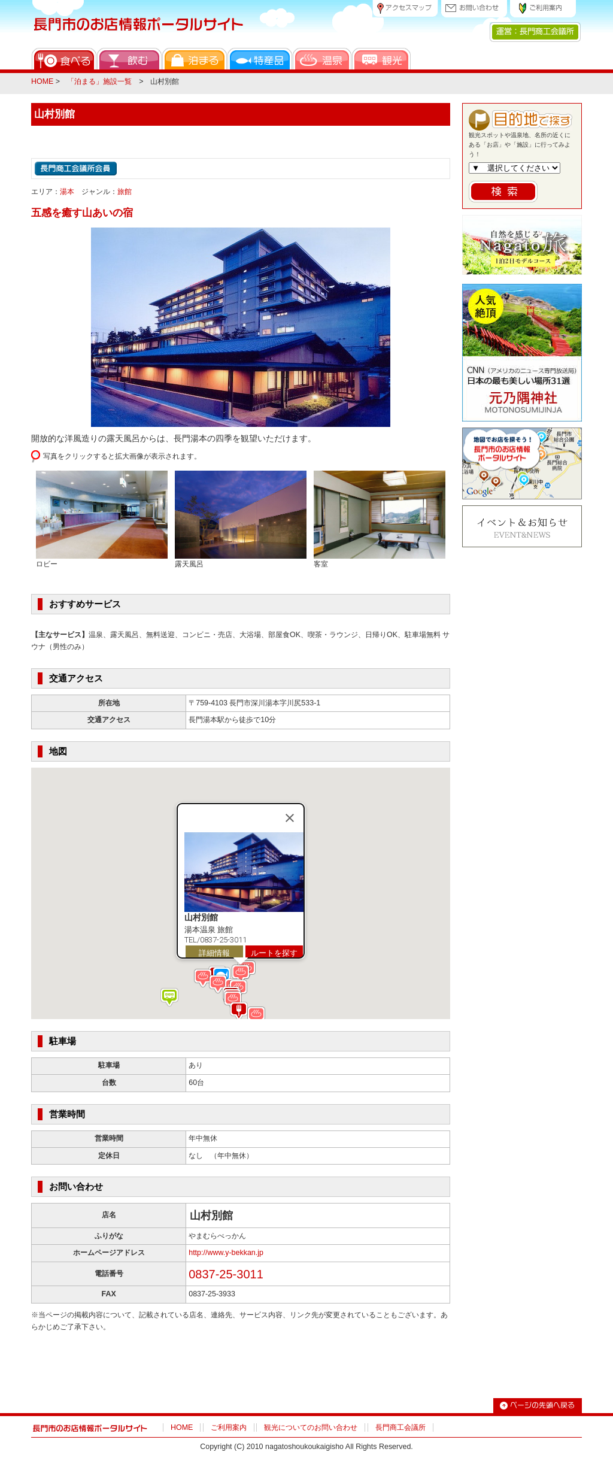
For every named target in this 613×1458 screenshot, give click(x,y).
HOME (42, 81)
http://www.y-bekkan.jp (226, 1252)
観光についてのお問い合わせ (310, 1427)
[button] (256, 1016)
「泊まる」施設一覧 (99, 81)
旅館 (124, 191)
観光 (381, 58)
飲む (129, 58)
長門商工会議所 (400, 1427)
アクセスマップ (405, 8)
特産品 (259, 58)
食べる (64, 58)
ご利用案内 (543, 8)
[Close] (289, 818)
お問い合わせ (474, 8)
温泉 (322, 58)
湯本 (67, 191)
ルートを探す (274, 952)
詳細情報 (214, 952)
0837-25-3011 (226, 1274)
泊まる (194, 58)
